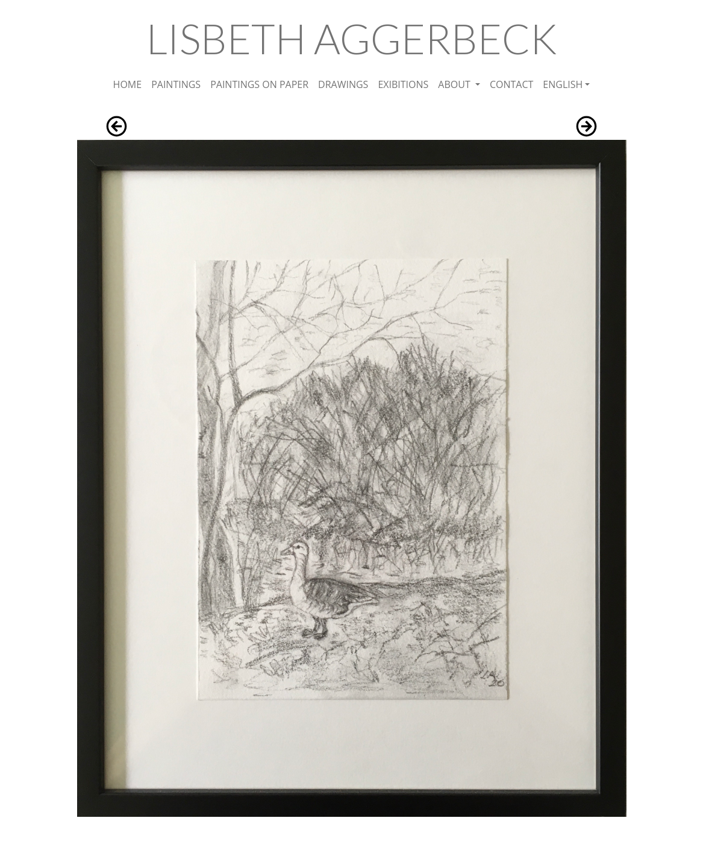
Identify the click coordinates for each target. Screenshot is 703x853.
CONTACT (511, 84)
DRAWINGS (343, 84)
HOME (127, 84)
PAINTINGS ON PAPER (259, 84)
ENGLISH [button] (563, 84)
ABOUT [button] (455, 84)
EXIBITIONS (403, 84)
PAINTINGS (176, 84)
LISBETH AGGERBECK (351, 38)
